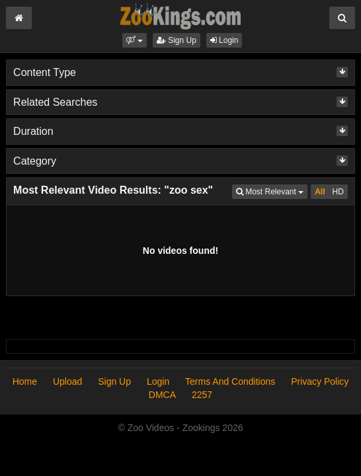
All (320, 191)
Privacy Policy (319, 381)
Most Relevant (271, 190)
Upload (67, 381)
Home (25, 381)
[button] (134, 40)
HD (338, 191)
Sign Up (176, 40)
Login (224, 40)
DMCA (162, 394)
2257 (202, 394)
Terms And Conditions (230, 381)
